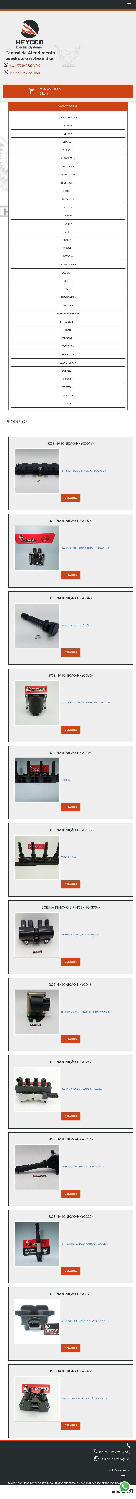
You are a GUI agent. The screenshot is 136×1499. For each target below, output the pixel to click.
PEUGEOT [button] (68, 338)
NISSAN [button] (68, 329)
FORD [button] (68, 223)
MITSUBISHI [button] (68, 321)
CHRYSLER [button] (68, 158)
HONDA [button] (67, 239)
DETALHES (71, 498)
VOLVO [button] (68, 395)
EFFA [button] (68, 207)
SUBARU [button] (68, 370)
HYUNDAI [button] (68, 248)
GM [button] (68, 231)
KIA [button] (68, 289)
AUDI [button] (68, 125)
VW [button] (68, 403)
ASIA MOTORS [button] (68, 117)
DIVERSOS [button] (68, 182)
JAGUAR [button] (68, 272)
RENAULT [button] (68, 354)
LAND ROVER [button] (67, 297)
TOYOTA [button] (68, 387)
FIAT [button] (68, 215)
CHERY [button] (68, 150)
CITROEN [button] (68, 166)
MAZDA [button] (68, 305)
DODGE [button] (68, 191)
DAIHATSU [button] (68, 174)
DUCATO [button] (68, 199)
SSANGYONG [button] (68, 362)
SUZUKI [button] (68, 379)
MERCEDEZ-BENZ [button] (68, 313)
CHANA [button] (68, 141)
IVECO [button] (68, 256)
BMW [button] (68, 133)
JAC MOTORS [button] (68, 264)
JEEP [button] (68, 281)
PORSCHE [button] (68, 346)
